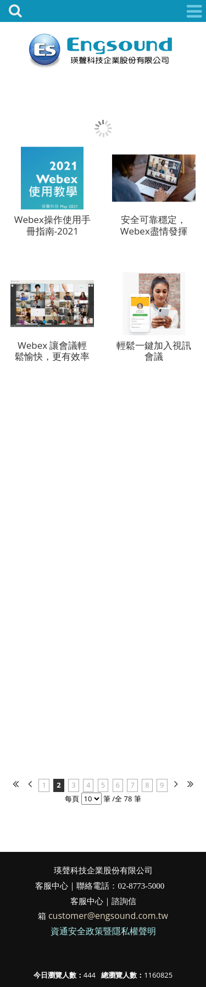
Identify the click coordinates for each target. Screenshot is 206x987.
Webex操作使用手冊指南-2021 (52, 226)
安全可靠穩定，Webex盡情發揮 (153, 226)
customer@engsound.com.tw (108, 916)
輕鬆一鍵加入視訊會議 (153, 352)
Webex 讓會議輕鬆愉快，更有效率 (52, 352)
